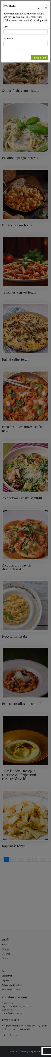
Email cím (8, 38)
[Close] (47, 5)
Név (5, 26)
